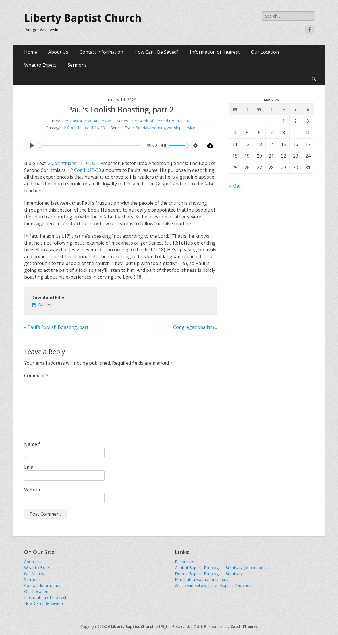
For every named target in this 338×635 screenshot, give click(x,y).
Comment (36, 375)
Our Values (34, 573)
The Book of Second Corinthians (160, 121)
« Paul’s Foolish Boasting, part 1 (58, 327)
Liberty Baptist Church (83, 18)
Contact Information (101, 52)
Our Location (265, 52)
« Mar (235, 186)
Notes (41, 304)
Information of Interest (215, 52)
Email (31, 467)
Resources (184, 561)
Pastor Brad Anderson (90, 121)
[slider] (89, 145)
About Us (58, 52)
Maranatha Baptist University (201, 579)
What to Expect (40, 65)
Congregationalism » (195, 327)
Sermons (77, 65)
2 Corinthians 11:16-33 (84, 127)
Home (30, 52)
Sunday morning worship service (165, 127)
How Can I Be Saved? (156, 52)
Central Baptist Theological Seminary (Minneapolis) (222, 567)
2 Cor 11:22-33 (85, 170)
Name (32, 444)
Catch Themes (244, 626)
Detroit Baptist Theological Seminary (209, 573)
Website (33, 489)
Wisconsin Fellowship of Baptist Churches (213, 585)
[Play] (31, 145)
